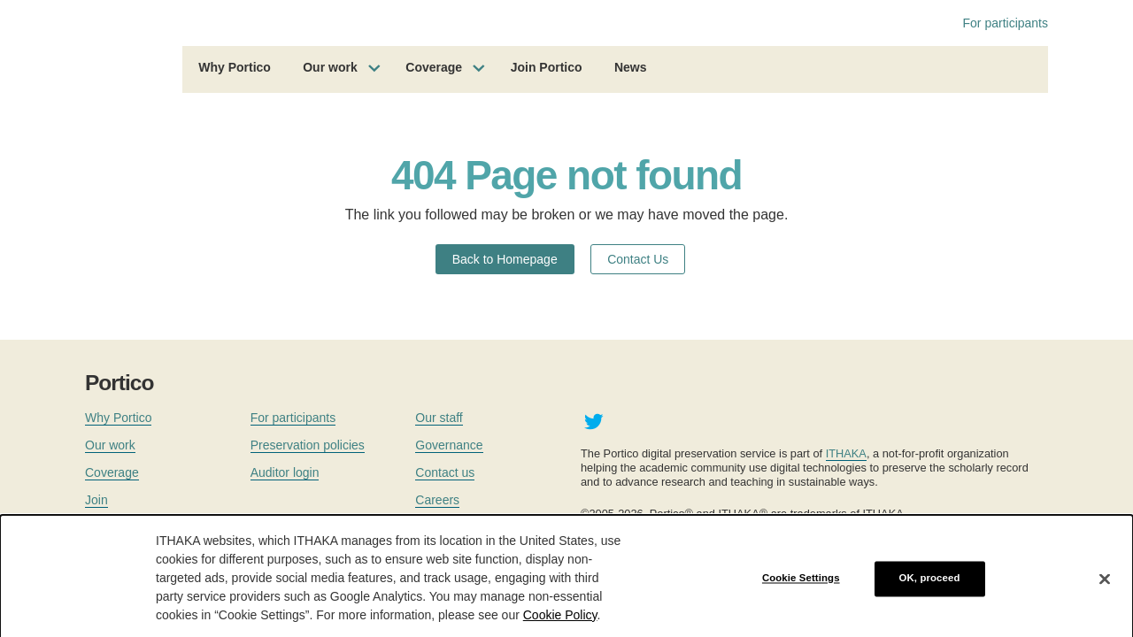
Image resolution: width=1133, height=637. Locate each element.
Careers (437, 500)
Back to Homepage (505, 259)
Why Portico (234, 67)
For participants (1005, 23)
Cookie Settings (801, 585)
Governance (448, 445)
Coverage (433, 67)
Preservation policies (307, 445)
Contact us (444, 472)
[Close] (1104, 586)
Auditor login (285, 472)
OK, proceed (929, 585)
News (630, 67)
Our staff (438, 418)
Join (96, 500)
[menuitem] (234, 70)
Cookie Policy (560, 622)
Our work (330, 67)
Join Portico (546, 67)
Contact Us (637, 259)
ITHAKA (846, 453)
